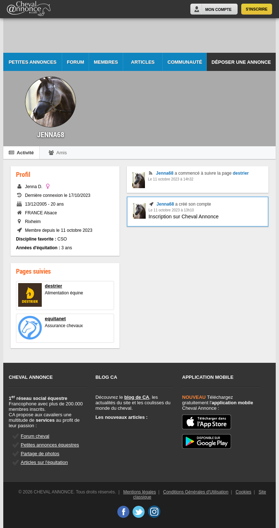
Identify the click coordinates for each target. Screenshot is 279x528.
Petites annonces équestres (50, 445)
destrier (53, 286)
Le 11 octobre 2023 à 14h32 (170, 179)
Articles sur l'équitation (44, 462)
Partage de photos (40, 453)
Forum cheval (35, 436)
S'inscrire (257, 9)
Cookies (243, 492)
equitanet (55, 318)
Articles (143, 62)
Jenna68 (164, 173)
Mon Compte (218, 9)
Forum (75, 62)
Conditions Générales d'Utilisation (196, 492)
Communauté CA (184, 65)
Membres (106, 62)
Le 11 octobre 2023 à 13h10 (171, 210)
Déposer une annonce (241, 62)
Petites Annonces (33, 62)
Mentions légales (139, 492)
